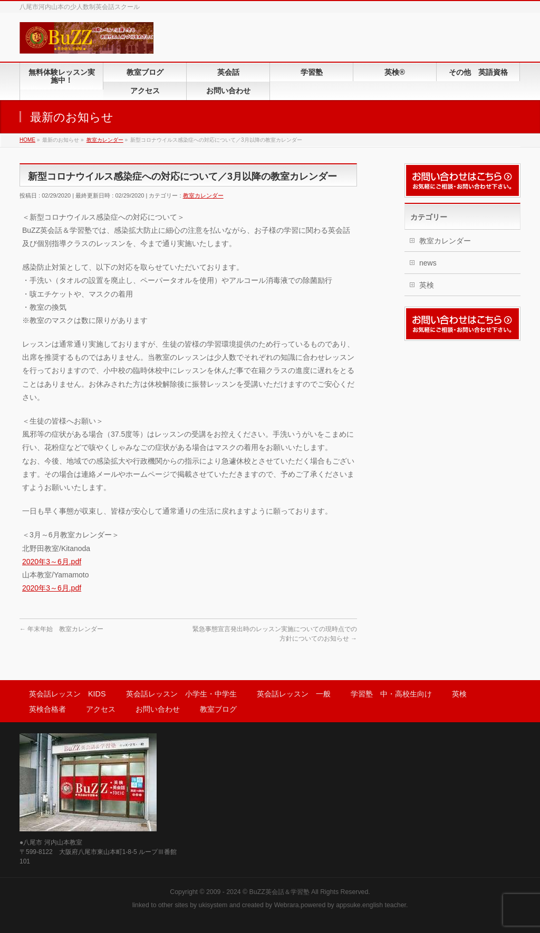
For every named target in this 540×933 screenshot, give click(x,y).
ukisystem (213, 905)
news (428, 263)
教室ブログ (218, 709)
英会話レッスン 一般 (294, 694)
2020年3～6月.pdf (51, 561)
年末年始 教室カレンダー (61, 629)
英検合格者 (47, 709)
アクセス (100, 709)
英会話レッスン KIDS (67, 694)
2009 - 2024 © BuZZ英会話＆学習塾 (258, 892)
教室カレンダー (203, 195)
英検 (426, 285)
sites (181, 905)
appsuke (348, 905)
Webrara (286, 905)
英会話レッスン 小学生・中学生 (181, 694)
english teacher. (385, 905)
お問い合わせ (158, 709)
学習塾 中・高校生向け (391, 694)
